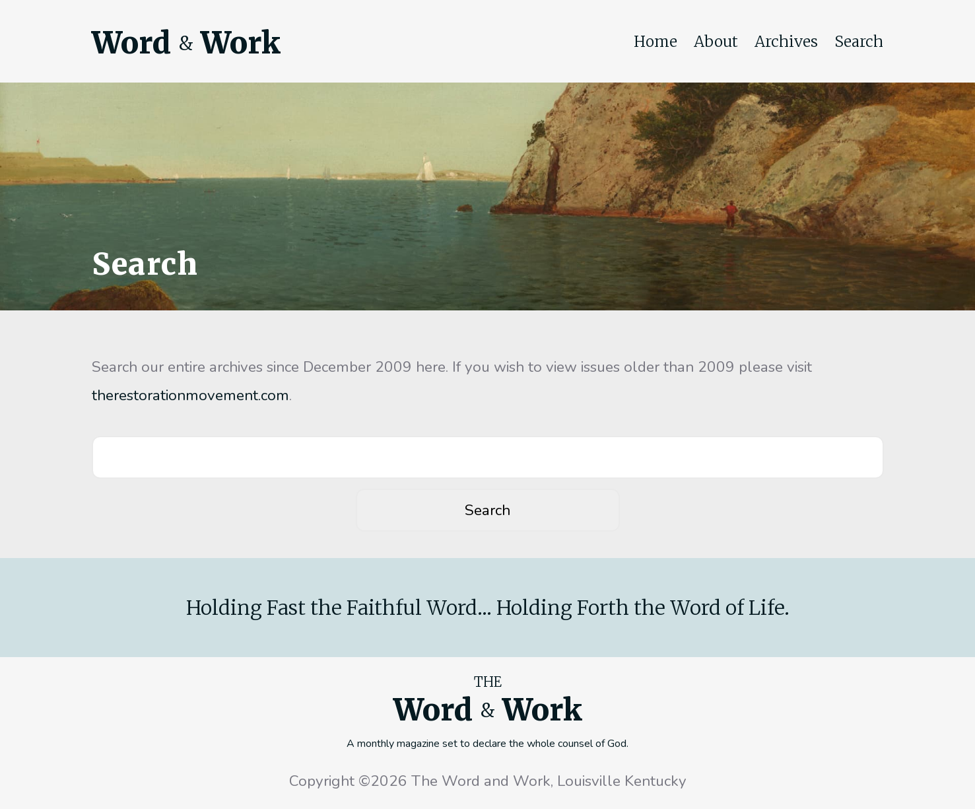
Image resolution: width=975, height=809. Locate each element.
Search (858, 41)
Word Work (186, 42)
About (716, 41)
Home (655, 41)
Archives (786, 41)
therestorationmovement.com (190, 395)
